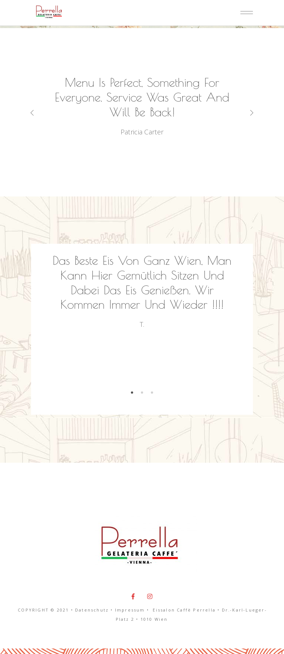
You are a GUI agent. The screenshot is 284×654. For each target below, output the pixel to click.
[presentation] (43, 112)
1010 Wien (154, 619)
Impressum (130, 610)
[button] (132, 392)
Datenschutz (92, 610)
